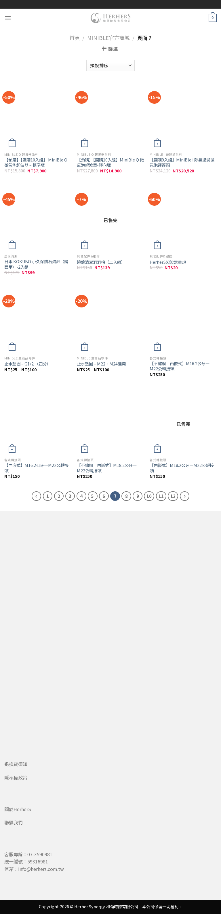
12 (173, 496)
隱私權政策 (15, 777)
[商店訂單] (110, 65)
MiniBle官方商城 (108, 37)
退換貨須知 (15, 764)
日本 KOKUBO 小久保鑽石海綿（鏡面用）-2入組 (36, 264)
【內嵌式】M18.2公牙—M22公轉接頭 (182, 468)
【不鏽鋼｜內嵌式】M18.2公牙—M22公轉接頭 (107, 468)
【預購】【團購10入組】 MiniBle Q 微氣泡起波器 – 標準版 (35, 162)
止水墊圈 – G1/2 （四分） (27, 364)
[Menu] (7, 18)
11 (161, 496)
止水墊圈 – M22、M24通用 (101, 364)
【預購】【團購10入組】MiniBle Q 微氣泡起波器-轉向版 (110, 162)
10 (149, 496)
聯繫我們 (13, 822)
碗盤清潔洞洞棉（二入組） (101, 262)
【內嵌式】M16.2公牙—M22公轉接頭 (36, 468)
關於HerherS (17, 809)
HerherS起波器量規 (168, 262)
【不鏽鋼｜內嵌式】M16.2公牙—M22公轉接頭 (179, 366)
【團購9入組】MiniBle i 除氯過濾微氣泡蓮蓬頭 (182, 162)
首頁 (74, 37)
